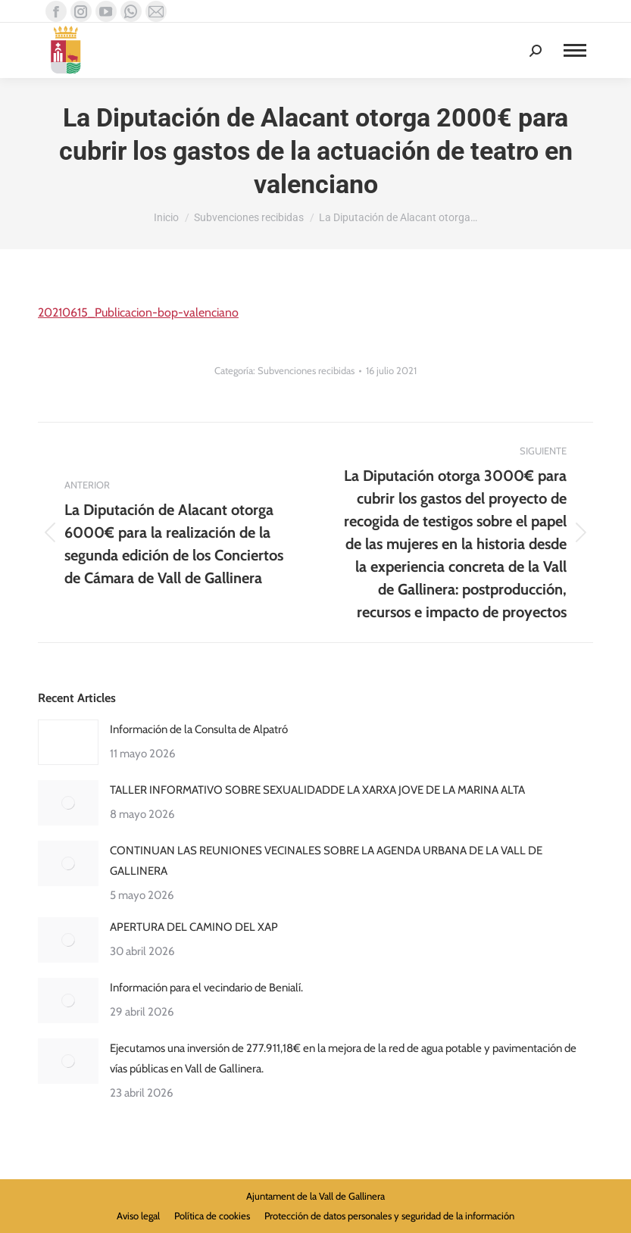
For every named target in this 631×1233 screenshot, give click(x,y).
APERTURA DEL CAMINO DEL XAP (194, 927)
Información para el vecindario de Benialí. (206, 987)
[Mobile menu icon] (575, 50)
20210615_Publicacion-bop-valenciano (138, 312)
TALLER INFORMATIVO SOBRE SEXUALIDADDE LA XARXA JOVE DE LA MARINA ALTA (317, 790)
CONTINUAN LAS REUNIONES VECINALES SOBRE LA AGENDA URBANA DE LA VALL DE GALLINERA (326, 861)
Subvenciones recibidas (306, 370)
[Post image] (68, 742)
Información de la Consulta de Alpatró (199, 729)
